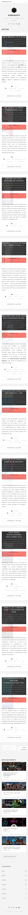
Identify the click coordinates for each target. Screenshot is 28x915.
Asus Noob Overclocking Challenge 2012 (14, 535)
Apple (15, 296)
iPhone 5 (21, 296)
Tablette (19, 515)
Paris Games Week (17, 138)
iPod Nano (20, 298)
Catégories (6, 866)
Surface (15, 371)
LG (10, 373)
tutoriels (4, 880)
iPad (15, 661)
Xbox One (21, 161)
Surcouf (15, 588)
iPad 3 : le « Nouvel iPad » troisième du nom (14, 610)
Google (21, 225)
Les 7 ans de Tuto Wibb (14, 37)
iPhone (10, 296)
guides (3, 875)
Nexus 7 (15, 373)
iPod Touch (11, 298)
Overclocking (19, 586)
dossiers (4, 884)
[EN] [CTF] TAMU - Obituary (11, 792)
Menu (25, 1)
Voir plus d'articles (10, 856)
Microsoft (22, 371)
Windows (16, 369)
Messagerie (18, 442)
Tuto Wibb (21, 88)
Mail (11, 442)
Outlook (16, 440)
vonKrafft (7, 1)
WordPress (18, 90)
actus (3, 871)
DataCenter (13, 225)
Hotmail (24, 440)
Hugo (11, 90)
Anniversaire (12, 88)
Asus (20, 373)
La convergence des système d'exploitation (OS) (14, 681)
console (4, 889)
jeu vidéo (10, 161)
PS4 (16, 161)
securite (4, 898)
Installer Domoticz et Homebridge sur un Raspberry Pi (10, 774)
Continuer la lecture (14, 96)
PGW (8, 159)
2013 (24, 159)
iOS (23, 661)
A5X (19, 661)
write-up (4, 893)
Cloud (15, 732)
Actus (16, 86)
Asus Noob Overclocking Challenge (15, 590)
